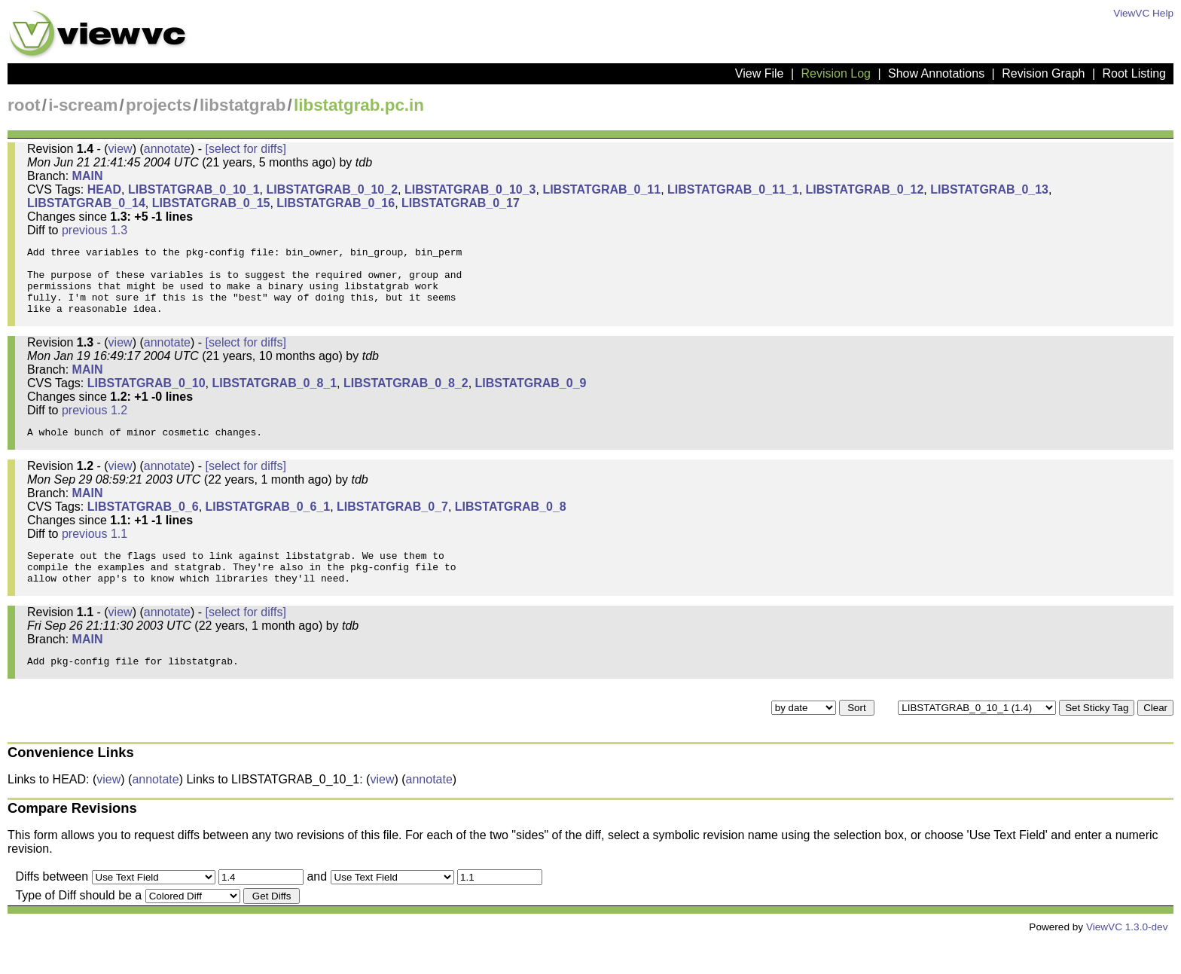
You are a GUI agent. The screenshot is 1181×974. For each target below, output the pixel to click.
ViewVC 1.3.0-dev (1127, 960)
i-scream (82, 105)
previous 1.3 (94, 230)
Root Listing (1135, 73)
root (24, 105)
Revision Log (836, 73)
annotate (167, 148)
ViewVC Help (1143, 13)
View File (759, 73)
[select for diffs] (246, 148)
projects (158, 105)
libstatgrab (242, 105)
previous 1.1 (94, 554)
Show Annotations (936, 73)
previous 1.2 (94, 426)
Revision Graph (1043, 73)
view (120, 148)
